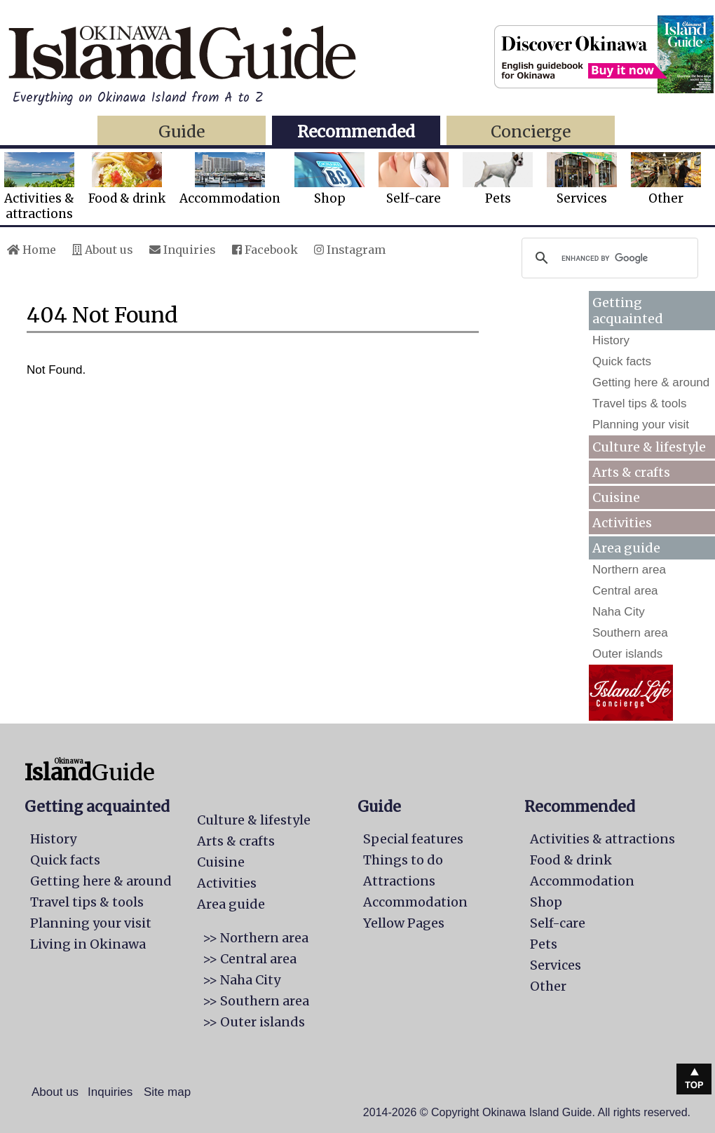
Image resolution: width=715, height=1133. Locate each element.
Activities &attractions (39, 187)
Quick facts (621, 361)
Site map (167, 1092)
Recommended (356, 131)
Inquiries (182, 250)
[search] (607, 258)
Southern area (630, 632)
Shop (329, 179)
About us (102, 250)
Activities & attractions (602, 839)
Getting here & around (650, 382)
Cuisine (616, 497)
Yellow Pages (403, 923)
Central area (625, 590)
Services (582, 179)
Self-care (414, 179)
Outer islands (627, 653)
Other (666, 179)
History (610, 340)
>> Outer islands (254, 1022)
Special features (413, 839)
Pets (498, 179)
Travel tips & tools (639, 403)
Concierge (531, 131)
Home (31, 250)
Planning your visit (640, 424)
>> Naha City (241, 980)
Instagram (350, 250)
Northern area (629, 569)
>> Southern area (256, 1001)
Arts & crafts (631, 472)
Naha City (618, 611)
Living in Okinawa (88, 944)
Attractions (399, 881)
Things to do (403, 860)
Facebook (265, 250)
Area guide (231, 904)
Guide (181, 131)
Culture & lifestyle (649, 447)
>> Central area (250, 959)
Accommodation (229, 179)
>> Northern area (255, 938)
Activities (622, 523)
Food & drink (126, 179)
